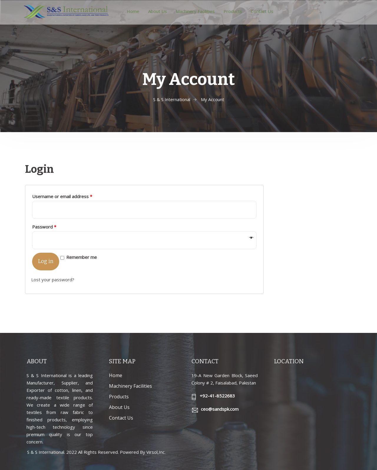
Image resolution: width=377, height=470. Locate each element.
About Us (157, 11)
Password (44, 227)
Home (133, 11)
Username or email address (62, 196)
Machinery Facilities (195, 11)
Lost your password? (52, 279)
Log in (45, 261)
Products (233, 11)
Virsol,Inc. (156, 452)
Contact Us (262, 11)
